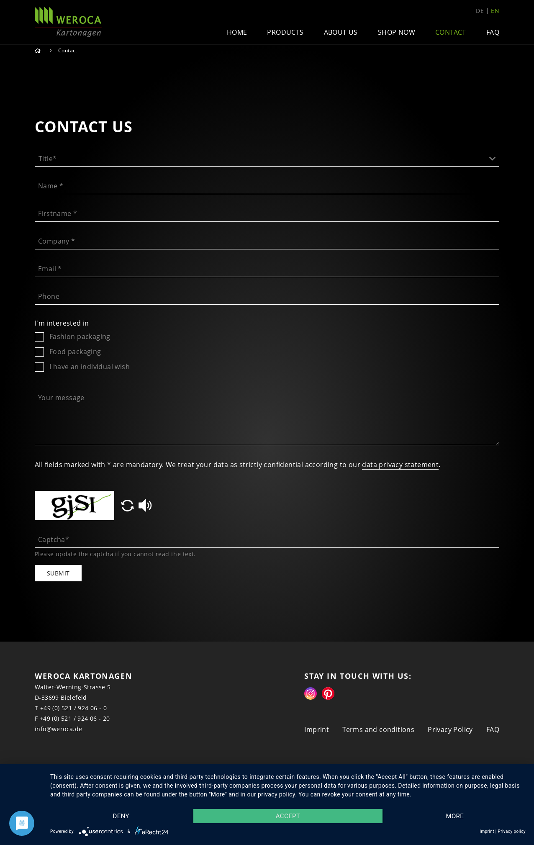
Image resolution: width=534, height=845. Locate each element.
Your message (61, 397)
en (495, 11)
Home (237, 32)
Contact (450, 32)
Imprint (316, 729)
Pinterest (328, 693)
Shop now (396, 32)
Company (56, 241)
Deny (121, 816)
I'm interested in (62, 323)
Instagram (310, 693)
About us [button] (341, 32)
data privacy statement (400, 464)
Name (50, 185)
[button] (267, 156)
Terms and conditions (378, 729)
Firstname (57, 213)
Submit (58, 573)
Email (50, 268)
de (480, 11)
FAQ (492, 32)
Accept (288, 816)
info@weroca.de (58, 729)
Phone (48, 296)
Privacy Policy (450, 729)
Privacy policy (512, 831)
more (455, 816)
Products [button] (285, 32)
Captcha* (53, 539)
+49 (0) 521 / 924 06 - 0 (73, 708)
